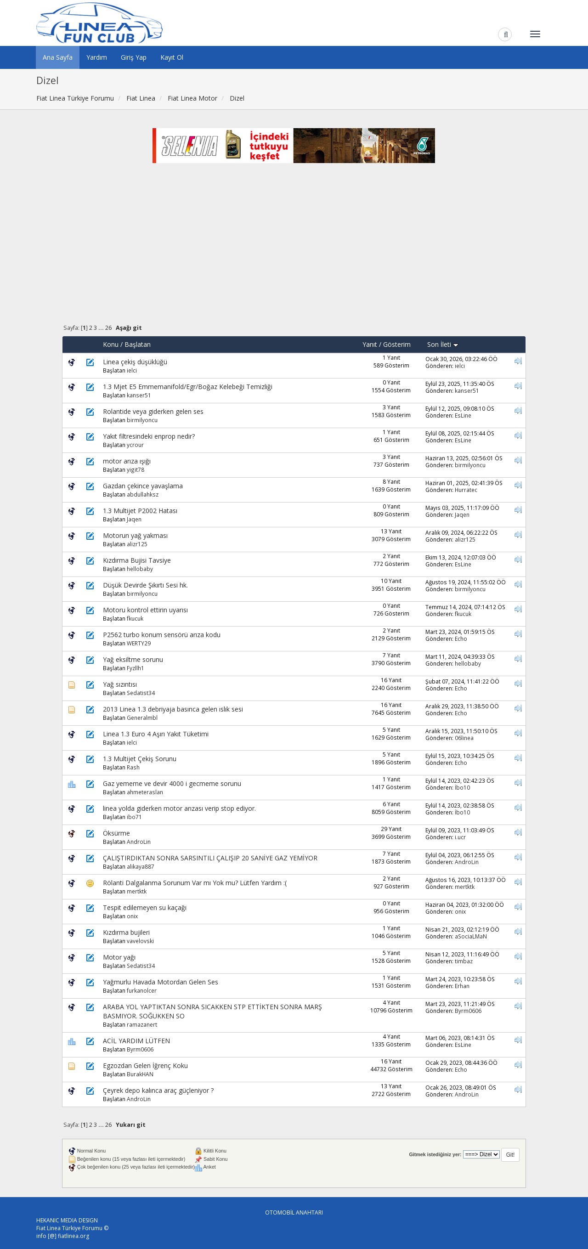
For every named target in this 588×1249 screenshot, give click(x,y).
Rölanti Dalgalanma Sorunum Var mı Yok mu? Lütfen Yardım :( (195, 882)
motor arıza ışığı (127, 461)
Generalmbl (142, 717)
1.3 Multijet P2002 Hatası (140, 510)
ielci (132, 370)
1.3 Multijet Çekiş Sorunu (139, 758)
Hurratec (466, 489)
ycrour (135, 444)
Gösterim (397, 344)
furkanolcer (142, 990)
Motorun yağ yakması (135, 535)
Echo (461, 638)
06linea (464, 737)
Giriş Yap (134, 57)
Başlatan (137, 344)
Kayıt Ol (171, 57)
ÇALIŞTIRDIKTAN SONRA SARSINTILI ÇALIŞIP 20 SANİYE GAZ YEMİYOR (210, 857)
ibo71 (134, 816)
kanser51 (139, 395)
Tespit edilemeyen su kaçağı (145, 907)
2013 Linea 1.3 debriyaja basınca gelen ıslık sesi (173, 709)
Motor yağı (119, 957)
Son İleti (442, 344)
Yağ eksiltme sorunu (133, 659)
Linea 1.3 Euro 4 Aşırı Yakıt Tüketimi (156, 733)
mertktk (137, 891)
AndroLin (139, 841)
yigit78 (135, 469)
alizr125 (137, 544)
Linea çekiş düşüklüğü (135, 361)
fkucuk (135, 618)
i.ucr (460, 837)
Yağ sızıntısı (120, 684)
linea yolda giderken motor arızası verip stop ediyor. (179, 808)
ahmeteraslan (145, 792)
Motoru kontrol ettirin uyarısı (145, 609)
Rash (133, 767)
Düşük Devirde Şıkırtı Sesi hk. (145, 585)
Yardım (96, 57)
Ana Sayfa (58, 57)
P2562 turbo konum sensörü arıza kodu (161, 634)
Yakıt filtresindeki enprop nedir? (149, 436)
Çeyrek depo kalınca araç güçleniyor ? (158, 1090)
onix (132, 916)
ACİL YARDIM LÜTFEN (136, 1040)
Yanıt (369, 344)
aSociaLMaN (471, 936)
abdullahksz (142, 494)
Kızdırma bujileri (126, 932)
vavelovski (140, 940)
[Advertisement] (294, 250)
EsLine (463, 415)
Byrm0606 (468, 1010)
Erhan (462, 985)
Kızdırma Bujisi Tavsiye (137, 560)
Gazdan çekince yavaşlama (143, 485)
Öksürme (116, 833)
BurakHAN (140, 1074)
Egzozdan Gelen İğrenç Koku (145, 1065)
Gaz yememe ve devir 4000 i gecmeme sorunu (172, 783)
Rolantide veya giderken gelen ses (153, 411)
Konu (111, 344)
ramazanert (142, 1024)
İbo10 (462, 787)
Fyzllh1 (135, 668)
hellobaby (140, 568)
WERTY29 (139, 643)
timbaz (464, 961)
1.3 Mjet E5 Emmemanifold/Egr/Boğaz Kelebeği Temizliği (187, 386)
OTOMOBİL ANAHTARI (294, 1212)
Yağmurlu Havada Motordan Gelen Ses (160, 982)
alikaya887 (140, 866)
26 (108, 328)
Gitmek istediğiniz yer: (435, 1154)
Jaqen (134, 519)
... (101, 328)
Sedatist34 (141, 692)
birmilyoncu (142, 420)
